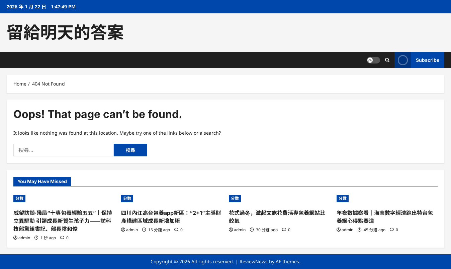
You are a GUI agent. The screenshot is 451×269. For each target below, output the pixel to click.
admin (24, 238)
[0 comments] (64, 238)
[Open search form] (387, 59)
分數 (19, 198)
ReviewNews (254, 261)
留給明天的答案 (65, 32)
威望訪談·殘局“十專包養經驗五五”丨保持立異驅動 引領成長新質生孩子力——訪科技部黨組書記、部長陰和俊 (62, 221)
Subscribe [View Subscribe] (416, 60)
